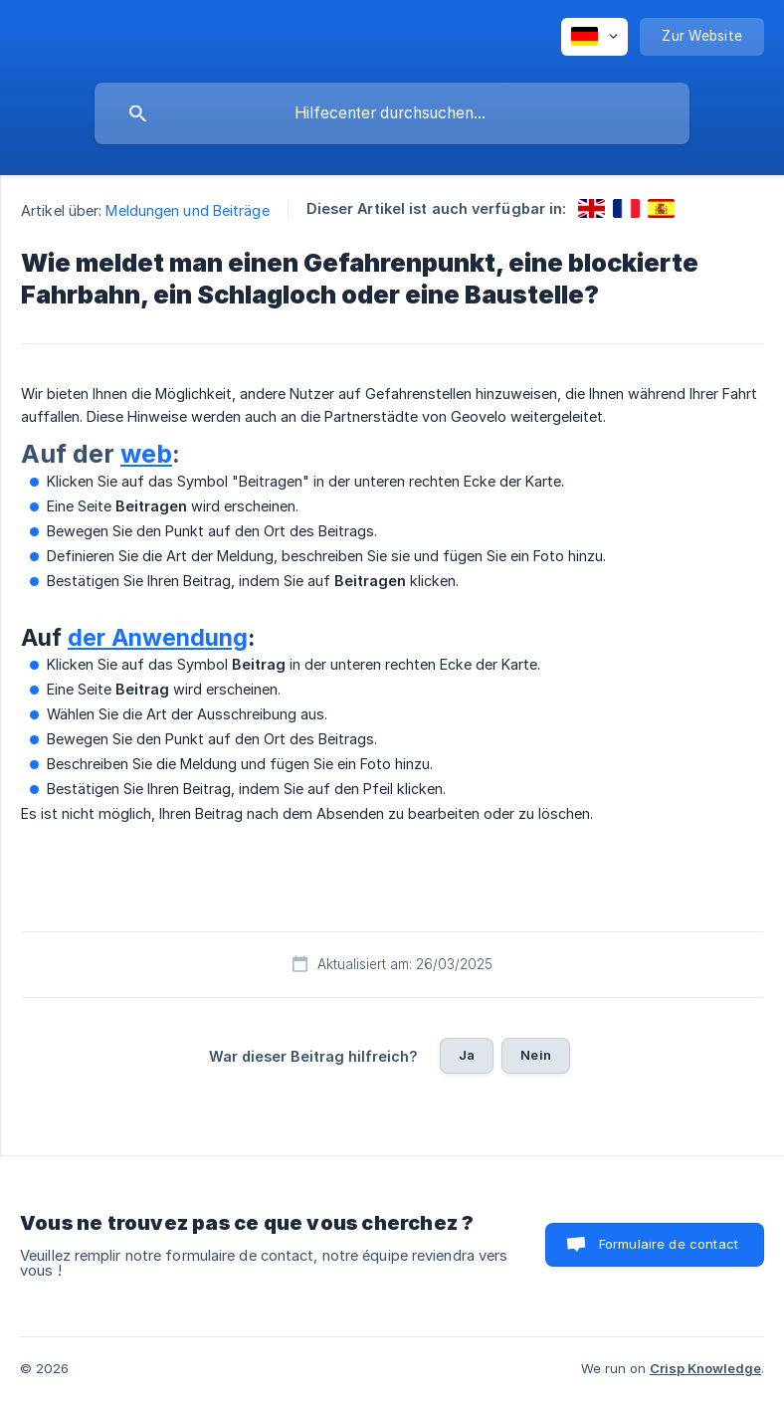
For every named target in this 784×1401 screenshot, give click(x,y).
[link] (591, 208)
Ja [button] (467, 1055)
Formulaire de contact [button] (668, 1244)
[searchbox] (392, 113)
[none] (594, 37)
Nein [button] (535, 1055)
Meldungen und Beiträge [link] (187, 210)
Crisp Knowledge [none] (705, 1368)
